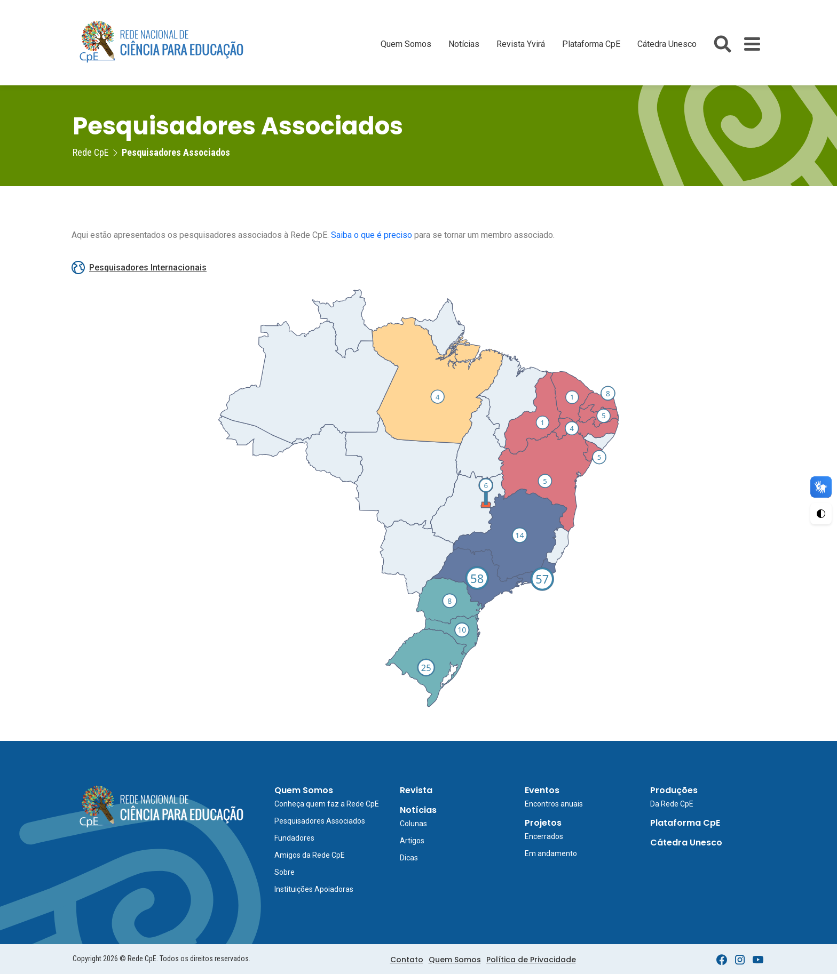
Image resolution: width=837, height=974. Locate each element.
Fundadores (294, 838)
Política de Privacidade (531, 959)
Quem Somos (406, 44)
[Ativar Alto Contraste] (821, 513)
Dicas (409, 857)
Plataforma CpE (591, 44)
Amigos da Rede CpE (309, 855)
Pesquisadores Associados (319, 821)
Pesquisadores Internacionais (139, 267)
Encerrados (544, 836)
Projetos (543, 823)
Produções (674, 790)
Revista (416, 790)
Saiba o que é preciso (371, 235)
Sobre (284, 872)
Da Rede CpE (671, 804)
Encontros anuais (554, 804)
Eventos (542, 790)
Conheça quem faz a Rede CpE (326, 804)
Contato (406, 959)
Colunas (413, 823)
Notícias (463, 44)
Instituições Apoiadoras (313, 889)
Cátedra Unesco (667, 44)
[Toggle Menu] (752, 44)
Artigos (412, 840)
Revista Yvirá (520, 44)
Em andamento (551, 853)
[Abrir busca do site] (722, 44)
